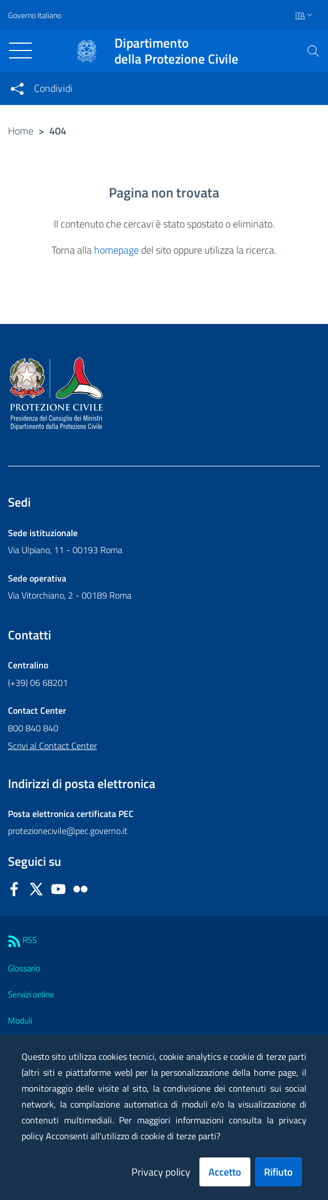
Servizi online (31, 994)
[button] (313, 51)
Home (20, 130)
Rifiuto (278, 1172)
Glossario (24, 968)
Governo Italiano (34, 15)
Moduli (20, 1020)
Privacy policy (160, 1172)
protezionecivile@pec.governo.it (67, 830)
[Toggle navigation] (20, 50)
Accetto (224, 1172)
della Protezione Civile (176, 51)
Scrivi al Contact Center (52, 745)
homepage (116, 250)
